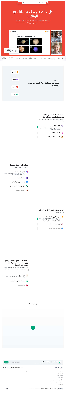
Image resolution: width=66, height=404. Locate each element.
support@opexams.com (15, 377)
